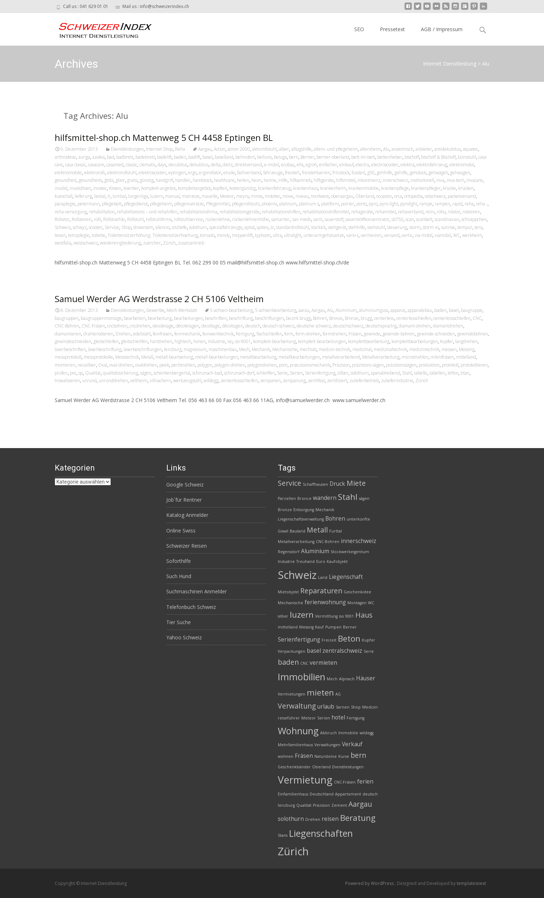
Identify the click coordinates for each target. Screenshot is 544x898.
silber (343, 373)
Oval (102, 365)
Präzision (341, 365)
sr (272, 227)
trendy (223, 235)
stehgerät (337, 227)
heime (270, 180)
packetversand (462, 196)
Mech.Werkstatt (182, 310)
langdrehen (466, 341)
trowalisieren (67, 380)
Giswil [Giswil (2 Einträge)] (283, 531)
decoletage (162, 326)
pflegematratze (189, 204)
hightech (183, 341)
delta (216, 165)
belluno (264, 157)
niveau (302, 196)
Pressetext (392, 29)
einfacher (328, 165)
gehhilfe (384, 173)
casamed (115, 165)
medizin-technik (334, 349)
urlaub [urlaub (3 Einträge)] (325, 706)
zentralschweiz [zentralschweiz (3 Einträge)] (342, 651)
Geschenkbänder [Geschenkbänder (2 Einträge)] (294, 766)
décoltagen (232, 326)
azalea (98, 157)
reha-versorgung (71, 212)
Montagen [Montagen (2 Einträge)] (357, 602)
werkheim (472, 235)
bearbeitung (160, 318)
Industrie (216, 341)
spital (249, 227)
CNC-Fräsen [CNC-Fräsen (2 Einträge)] (345, 782)
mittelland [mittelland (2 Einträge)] (288, 627)
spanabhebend (385, 373)
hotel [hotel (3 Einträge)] (338, 717)
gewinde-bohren (398, 334)
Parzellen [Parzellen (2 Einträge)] (287, 498)
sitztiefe (179, 227)
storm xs (431, 227)
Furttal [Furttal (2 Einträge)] (335, 531)
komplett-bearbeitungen (322, 341)
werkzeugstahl (187, 380)
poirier (347, 204)
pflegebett (112, 204)
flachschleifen (269, 334)
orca (398, 196)
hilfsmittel (345, 180)
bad (110, 157)
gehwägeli (438, 173)
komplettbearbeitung (368, 341)
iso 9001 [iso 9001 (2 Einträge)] (346, 616)
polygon (204, 365)
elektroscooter (152, 173)
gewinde (372, 334)
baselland (224, 157)
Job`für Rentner (184, 499)
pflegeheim (161, 204)
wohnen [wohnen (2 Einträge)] (285, 756)
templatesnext (471, 883)
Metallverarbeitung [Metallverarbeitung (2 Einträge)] (296, 541)
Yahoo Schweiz (184, 637)
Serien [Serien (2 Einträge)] (323, 718)
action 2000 (238, 149)
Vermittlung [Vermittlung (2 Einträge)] (326, 616)
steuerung (397, 227)
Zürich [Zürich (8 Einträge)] (293, 851)
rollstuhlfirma (159, 219)
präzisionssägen (401, 365)
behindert (245, 157)
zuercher (152, 243)
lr (109, 196)
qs (81, 373)
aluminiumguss (373, 310)
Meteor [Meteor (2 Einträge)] (308, 718)
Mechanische (284, 349)
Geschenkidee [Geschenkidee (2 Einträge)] (357, 591)
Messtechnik (127, 357)
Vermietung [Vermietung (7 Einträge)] (305, 779)
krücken (466, 188)
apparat (397, 310)
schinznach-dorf (239, 373)
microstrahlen (415, 357)
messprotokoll (68, 357)
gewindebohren (472, 334)
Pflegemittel (218, 204)
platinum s (309, 204)
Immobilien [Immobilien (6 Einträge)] (301, 677)
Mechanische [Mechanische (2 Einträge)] (290, 602)
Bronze (352, 318)
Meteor (227, 196)
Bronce (336, 318)
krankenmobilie (363, 188)
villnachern (160, 380)
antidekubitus (447, 149)
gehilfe (400, 173)
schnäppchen (474, 219)
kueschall (63, 196)
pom (283, 365)
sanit (317, 219)
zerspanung (294, 380)
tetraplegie (78, 235)
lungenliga (138, 196)
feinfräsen (162, 334)
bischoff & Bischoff (438, 157)
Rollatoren (82, 219)
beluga (280, 157)
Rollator (62, 219)
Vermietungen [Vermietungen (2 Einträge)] (291, 694)
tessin (60, 235)
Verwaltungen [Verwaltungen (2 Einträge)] (327, 744)
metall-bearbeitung (174, 357)
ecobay (287, 165)
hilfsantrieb (300, 180)
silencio (162, 227)
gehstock (418, 173)
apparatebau (419, 310)
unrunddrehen (113, 380)
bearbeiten (135, 318)
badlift (194, 157)
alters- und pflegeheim (336, 149)
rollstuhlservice (188, 219)
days (162, 165)
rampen (442, 204)
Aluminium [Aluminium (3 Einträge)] (315, 551)
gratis (132, 180)
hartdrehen (161, 341)
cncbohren (117, 326)
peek (164, 365)
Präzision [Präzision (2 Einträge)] (321, 805)
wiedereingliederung (120, 243)
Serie (282, 373)
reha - (481, 204)
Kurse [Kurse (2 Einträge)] (343, 756)
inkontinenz (368, 180)
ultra (277, 235)
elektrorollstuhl (122, 173)
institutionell (422, 180)
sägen (145, 373)
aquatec (470, 149)
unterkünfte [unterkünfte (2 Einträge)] (358, 519)
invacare (474, 180)
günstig (147, 180)
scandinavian (447, 219)
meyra (242, 196)
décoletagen (187, 326)
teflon (453, 373)
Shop (126, 227)
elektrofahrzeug (432, 165)
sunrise (448, 227)
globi (108, 180)
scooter (95, 227)
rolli (97, 219)
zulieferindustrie (397, 380)
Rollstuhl (135, 219)
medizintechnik (424, 349)
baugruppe (471, 310)
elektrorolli (94, 173)
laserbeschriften (70, 349)
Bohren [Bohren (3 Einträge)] (335, 518)
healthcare (224, 180)
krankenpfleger (426, 188)
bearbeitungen (188, 318)
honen (199, 341)
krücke (449, 188)
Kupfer (446, 341)
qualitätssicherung (120, 373)
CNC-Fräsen (93, 326)
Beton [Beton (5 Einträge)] (349, 638)
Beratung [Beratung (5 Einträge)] (358, 817)
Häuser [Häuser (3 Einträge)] (365, 678)
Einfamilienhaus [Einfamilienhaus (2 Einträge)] (293, 794)
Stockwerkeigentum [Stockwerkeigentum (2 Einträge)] (350, 551)
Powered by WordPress (370, 883)
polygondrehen (262, 365)
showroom (143, 227)
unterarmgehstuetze (324, 235)
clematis (147, 165)
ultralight (292, 235)
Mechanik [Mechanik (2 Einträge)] (324, 509)
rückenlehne (217, 219)
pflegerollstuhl (245, 204)
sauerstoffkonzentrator (367, 219)
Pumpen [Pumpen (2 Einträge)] (333, 627)
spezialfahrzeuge (225, 227)
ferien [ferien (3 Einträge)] (365, 781)
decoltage (210, 326)
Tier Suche (178, 622)
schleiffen (265, 373)
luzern (156, 196)
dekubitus (199, 165)
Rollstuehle (114, 219)
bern (293, 157)
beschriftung (241, 318)
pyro (373, 204)
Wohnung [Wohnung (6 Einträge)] (298, 730)
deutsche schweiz (314, 326)
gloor (120, 180)
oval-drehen (121, 365)
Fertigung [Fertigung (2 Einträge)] (355, 718)
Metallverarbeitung (380, 357)
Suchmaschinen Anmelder (196, 591)
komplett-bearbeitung (274, 341)
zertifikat (316, 380)
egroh (311, 165)
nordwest (320, 196)
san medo (301, 219)
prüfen (61, 373)
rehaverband (410, 212)
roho (441, 212)
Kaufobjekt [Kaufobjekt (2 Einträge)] (337, 561)
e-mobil (271, 165)
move (288, 196)
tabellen (437, 373)
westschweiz (86, 243)
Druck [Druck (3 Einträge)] (337, 484)
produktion (429, 365)
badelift (164, 157)
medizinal (362, 349)
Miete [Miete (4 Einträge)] (356, 483)
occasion (384, 196)
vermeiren (371, 235)
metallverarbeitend (341, 357)
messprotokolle (98, 357)
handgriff (164, 180)
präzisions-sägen (368, 365)
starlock (318, 227)
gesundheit (65, 180)
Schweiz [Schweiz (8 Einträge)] (297, 575)
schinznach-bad (207, 373)
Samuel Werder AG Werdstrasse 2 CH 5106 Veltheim (159, 299)
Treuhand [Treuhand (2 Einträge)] (305, 561)
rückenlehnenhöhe (250, 219)
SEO (359, 29)
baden (180, 157)
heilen (243, 180)
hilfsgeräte (324, 180)
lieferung (83, 196)
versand (391, 235)
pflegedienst (136, 204)
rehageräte (362, 212)
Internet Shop (159, 149)
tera (478, 227)
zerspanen (270, 380)
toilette (98, 235)
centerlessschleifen (452, 318)
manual (172, 196)
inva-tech (455, 180)
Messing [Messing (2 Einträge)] (306, 627)
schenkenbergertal (172, 373)
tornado (207, 235)
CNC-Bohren (67, 326)
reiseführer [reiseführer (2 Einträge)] (289, 718)
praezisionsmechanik (310, 365)
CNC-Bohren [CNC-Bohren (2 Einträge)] (327, 541)
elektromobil (461, 165)
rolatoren (471, 212)
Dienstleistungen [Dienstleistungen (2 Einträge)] (348, 766)
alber (284, 149)
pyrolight (408, 204)
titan (465, 373)
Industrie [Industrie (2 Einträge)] (286, 561)
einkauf (346, 165)
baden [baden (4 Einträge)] (288, 662)
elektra (407, 165)
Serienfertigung (320, 373)
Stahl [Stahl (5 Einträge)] (347, 496)
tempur (464, 227)
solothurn (198, 227)
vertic (407, 235)
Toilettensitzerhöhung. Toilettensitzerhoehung (153, 235)
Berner (307, 157)
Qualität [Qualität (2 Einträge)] (303, 805)
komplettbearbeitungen (415, 341)
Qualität (93, 373)
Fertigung (245, 334)
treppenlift (242, 235)
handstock (202, 180)
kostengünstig (242, 188)
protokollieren (474, 365)
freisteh (292, 173)
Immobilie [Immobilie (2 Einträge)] (348, 732)
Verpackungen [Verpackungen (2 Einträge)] (291, 651)
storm (414, 227)
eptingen (177, 173)
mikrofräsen (442, 357)
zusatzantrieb (191, 243)
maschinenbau (223, 349)
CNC (477, 318)
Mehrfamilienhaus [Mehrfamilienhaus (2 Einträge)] (295, 744)
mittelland (466, 357)
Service (112, 227)
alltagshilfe (301, 149)
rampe (425, 204)
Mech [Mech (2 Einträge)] (332, 678)
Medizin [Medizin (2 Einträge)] (370, 707)
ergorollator (210, 173)
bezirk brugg (298, 318)
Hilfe (283, 180)
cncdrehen (140, 326)
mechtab (308, 349)
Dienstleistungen (127, 149)
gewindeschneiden (73, 341)
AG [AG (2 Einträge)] (338, 694)
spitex (262, 227)
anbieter (423, 149)
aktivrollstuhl (264, 149)
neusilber (87, 365)
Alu (386, 149)
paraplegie (65, 204)
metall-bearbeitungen (216, 357)
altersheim (370, 149)
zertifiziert (337, 380)
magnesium (195, 349)
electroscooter (384, 165)
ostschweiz (435, 196)
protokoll (450, 365)
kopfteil (220, 188)
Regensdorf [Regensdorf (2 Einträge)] (289, 551)
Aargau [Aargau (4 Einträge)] (360, 804)
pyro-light (389, 204)
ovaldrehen (146, 365)
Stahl (407, 373)
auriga (84, 157)
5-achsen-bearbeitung (231, 310)
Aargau (205, 149)
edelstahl (142, 334)
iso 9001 (243, 341)
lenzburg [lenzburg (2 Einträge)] (286, 805)
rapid (457, 204)
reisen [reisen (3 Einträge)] (330, 819)
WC (456, 235)
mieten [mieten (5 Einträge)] (320, 692)
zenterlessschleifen (239, 380)
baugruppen (67, 318)
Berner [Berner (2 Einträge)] (350, 627)
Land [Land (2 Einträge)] (322, 577)
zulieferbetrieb (364, 380)
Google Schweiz (185, 484)
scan (410, 219)
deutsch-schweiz (278, 326)
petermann (89, 204)
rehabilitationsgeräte (239, 212)
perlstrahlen (183, 365)
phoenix (269, 204)
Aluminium (346, 310)
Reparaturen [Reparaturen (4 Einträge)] (321, 591)
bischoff (412, 157)
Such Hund (178, 576)
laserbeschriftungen (143, 349)
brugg (366, 318)
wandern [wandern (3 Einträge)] (324, 498)
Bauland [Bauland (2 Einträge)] (297, 531)
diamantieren (68, 334)
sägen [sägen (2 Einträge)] (364, 498)
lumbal (119, 196)
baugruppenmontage (101, 318)
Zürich (169, 243)
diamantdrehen (448, 326)
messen (449, 349)
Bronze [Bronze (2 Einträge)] (285, 509)
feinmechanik (187, 334)
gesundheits (90, 180)
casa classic (75, 165)
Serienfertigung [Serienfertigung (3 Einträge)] (299, 639)
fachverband (249, 173)
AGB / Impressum (442, 29)
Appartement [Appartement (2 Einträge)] (348, 794)
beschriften (216, 318)
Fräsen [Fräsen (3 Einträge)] (304, 756)
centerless (384, 318)
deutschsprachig (381, 326)
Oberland (364, 196)
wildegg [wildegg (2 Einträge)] (366, 732)
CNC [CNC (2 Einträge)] (304, 663)
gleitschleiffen (134, 341)
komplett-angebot (158, 188)
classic (131, 165)
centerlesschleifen (413, 318)
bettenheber (389, 157)
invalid (61, 188)
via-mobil (423, 235)
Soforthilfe (178, 560)
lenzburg (172, 349)
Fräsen (354, 334)
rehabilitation (102, 212)
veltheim (138, 380)
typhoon (263, 235)
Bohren (320, 318)
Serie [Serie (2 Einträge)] (369, 651)
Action (219, 149)
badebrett (145, 157)
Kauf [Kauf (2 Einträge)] (319, 627)
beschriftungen (269, 318)
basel (207, 157)
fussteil (358, 173)
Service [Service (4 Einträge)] (289, 483)
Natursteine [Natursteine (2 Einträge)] (325, 756)
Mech (244, 349)
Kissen (115, 188)
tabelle (420, 373)
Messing (466, 349)
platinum (288, 204)
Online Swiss (181, 530)
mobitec (272, 196)
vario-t (352, 235)
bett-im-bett (363, 157)
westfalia (63, 243)
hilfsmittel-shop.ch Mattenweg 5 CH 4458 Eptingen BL (164, 137)
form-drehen (308, 334)
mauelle (210, 196)
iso (230, 341)
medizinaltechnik (390, 349)
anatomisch (402, 149)
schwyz (80, 227)
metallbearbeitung (258, 357)
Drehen (123, 334)
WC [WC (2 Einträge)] (371, 602)
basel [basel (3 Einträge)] (314, 651)
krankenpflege (395, 188)
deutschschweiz (348, 326)
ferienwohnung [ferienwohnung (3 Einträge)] (325, 602)
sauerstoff (334, 219)
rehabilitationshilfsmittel (325, 212)
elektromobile (68, 173)
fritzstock (341, 173)
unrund (89, 380)
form (288, 334)
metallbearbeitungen (299, 357)
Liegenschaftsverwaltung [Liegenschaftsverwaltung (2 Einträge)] (301, 519)
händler (183, 180)
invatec (100, 188)
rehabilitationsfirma (198, 212)
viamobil (443, 235)
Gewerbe (155, 310)
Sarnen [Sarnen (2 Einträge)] (343, 707)
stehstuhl (376, 227)
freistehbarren (316, 173)
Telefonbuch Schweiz (191, 606)
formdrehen (334, 334)
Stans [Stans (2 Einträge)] (283, 835)
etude (229, 173)
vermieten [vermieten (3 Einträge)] (323, 663)
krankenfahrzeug (274, 188)
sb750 (397, 219)
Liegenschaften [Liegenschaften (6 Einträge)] (321, 833)
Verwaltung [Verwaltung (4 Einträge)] (297, 706)
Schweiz (63, 227)
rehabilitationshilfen (281, 212)
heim (256, 180)
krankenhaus (305, 188)
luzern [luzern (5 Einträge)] (302, 614)
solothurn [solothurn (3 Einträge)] (291, 819)
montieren (65, 365)
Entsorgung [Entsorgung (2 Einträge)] (303, 509)
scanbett (424, 219)
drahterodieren (98, 334)
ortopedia (413, 196)
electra (362, 165)
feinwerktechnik (218, 334)
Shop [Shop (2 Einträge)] (356, 707)
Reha (180, 149)
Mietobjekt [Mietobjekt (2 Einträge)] (288, 591)
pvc (73, 373)
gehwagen (460, 173)
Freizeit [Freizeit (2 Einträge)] (329, 640)
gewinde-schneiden (436, 334)
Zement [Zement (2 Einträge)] (339, 805)
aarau (303, 310)
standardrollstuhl (292, 227)
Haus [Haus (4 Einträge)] (363, 615)
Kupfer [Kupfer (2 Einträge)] (368, 640)
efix (300, 165)
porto (361, 204)
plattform (330, 204)
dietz (228, 165)
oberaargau (342, 196)
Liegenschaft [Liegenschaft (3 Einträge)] (346, 577)
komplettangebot (194, 188)
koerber (131, 188)
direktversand (248, 165)
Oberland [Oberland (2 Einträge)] (321, 766)
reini (430, 212)
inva (440, 180)
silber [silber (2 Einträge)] (283, 616)
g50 (370, 173)
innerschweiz (395, 180)
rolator (454, 212)
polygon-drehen (229, 365)
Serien (296, 373)
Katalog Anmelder (187, 514)
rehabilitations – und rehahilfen (147, 212)
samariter (280, 219)
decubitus (177, 165)
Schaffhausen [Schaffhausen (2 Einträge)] (315, 484)
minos (257, 196)
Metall (147, 357)
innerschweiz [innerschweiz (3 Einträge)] (358, 541)
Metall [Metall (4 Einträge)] (317, 530)
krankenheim (333, 188)
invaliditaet (80, 188)
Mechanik (261, 349)
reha (469, 204)
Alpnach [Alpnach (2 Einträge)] (347, 678)
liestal (99, 196)
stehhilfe (356, 227)
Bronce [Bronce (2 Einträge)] (304, 498)
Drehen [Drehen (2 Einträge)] (312, 819)
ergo (192, 173)
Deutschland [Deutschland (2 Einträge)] (322, 794)
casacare (96, 165)
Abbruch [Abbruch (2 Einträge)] (328, 732)
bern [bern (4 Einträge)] (358, 755)
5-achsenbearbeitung (275, 310)
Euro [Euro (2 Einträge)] (320, 561)
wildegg (211, 380)
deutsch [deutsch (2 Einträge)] (370, 794)
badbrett (124, 157)
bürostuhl (467, 157)
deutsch (252, 326)
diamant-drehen (415, 326)
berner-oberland (333, 157)
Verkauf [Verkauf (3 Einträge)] (352, 744)
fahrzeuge (273, 173)
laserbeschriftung (104, 349)
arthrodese (65, 157)
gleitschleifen (106, 341)
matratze (191, 196)
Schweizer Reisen (186, 545)
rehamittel (385, 212)
